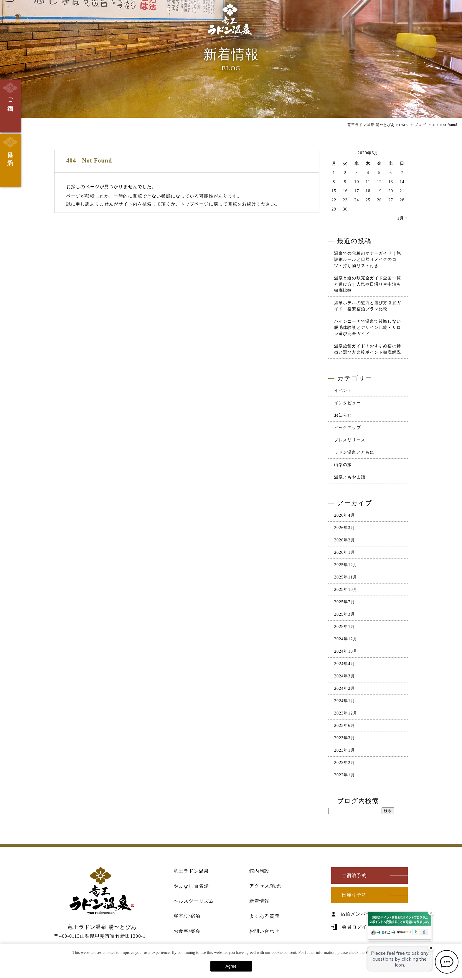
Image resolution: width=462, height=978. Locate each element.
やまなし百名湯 (191, 886)
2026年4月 (344, 515)
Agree (230, 966)
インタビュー (347, 403)
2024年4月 (344, 664)
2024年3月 (344, 676)
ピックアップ (347, 427)
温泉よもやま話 (349, 477)
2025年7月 (344, 602)
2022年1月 (344, 775)
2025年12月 (345, 565)
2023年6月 (344, 725)
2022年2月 (344, 762)
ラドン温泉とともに (354, 452)
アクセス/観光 (265, 886)
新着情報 (259, 901)
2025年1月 (344, 626)
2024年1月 (344, 701)
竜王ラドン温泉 (191, 870)
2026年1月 (344, 552)
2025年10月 (345, 589)
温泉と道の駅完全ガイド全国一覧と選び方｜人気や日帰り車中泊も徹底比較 (367, 284)
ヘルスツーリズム (194, 901)
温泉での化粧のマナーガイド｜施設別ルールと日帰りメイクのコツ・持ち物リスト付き (367, 259)
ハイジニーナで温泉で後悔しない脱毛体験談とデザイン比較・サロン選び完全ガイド (367, 327)
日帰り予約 (10, 146)
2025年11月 (345, 577)
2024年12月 (345, 639)
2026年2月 (344, 540)
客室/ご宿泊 (187, 916)
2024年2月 (344, 688)
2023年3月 (344, 738)
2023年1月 (344, 750)
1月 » (402, 218)
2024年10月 (345, 651)
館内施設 (259, 870)
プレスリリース (349, 440)
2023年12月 (345, 713)
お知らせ (343, 415)
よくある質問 (264, 916)
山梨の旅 (343, 465)
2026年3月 (344, 528)
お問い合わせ (264, 931)
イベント (343, 390)
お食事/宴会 (187, 931)
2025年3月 (344, 614)
